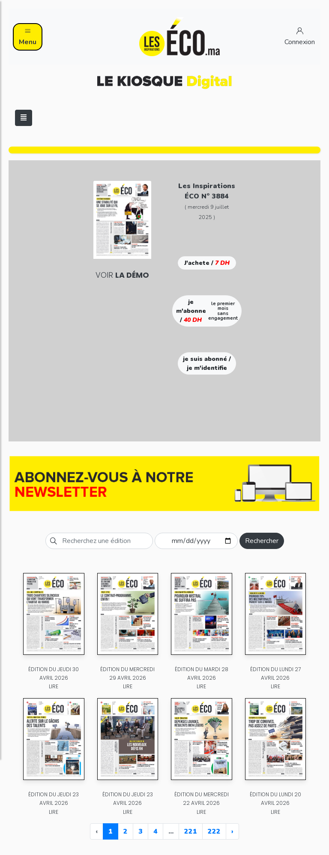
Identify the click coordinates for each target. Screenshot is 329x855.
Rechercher (261, 541)
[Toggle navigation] (23, 118)
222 (214, 831)
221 (190, 831)
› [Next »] (232, 831)
